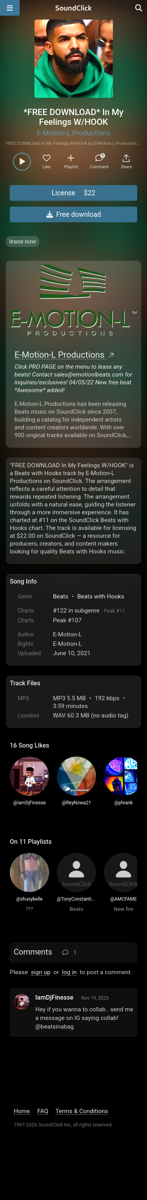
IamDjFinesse (54, 997)
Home (22, 1111)
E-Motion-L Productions (74, 133)
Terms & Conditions (82, 1111)
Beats (60, 596)
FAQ (42, 1111)
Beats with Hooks (100, 596)
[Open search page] (139, 8)
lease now (22, 241)
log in (69, 972)
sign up (41, 972)
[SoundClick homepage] (73, 8)
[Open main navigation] (10, 8)
